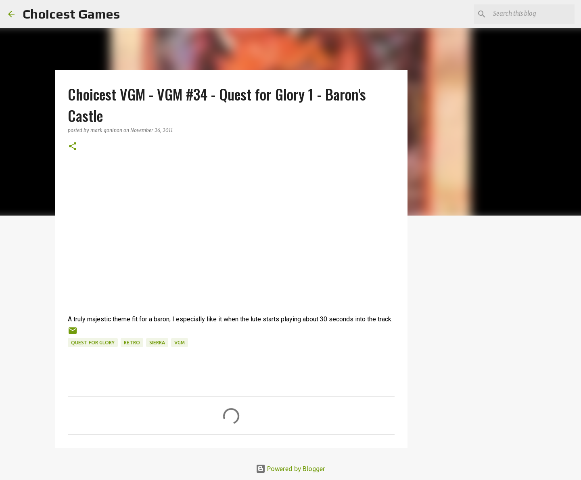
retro (132, 342)
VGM (179, 342)
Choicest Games (71, 13)
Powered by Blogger (290, 468)
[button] (72, 146)
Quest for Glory (93, 342)
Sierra (157, 342)
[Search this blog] (532, 14)
